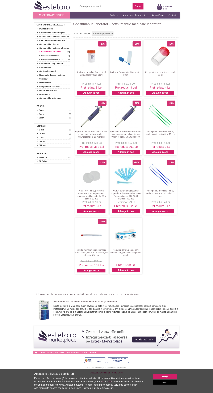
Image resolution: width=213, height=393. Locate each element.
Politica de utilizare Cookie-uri (97, 388)
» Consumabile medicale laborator (52, 48)
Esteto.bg (93, 352)
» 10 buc (41, 134)
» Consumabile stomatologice (50, 33)
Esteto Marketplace (72, 352)
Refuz (165, 382)
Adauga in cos (91, 93)
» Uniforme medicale (46, 90)
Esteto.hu (84, 352)
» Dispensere (42, 94)
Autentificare (158, 15)
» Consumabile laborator (48, 52)
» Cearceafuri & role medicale (50, 40)
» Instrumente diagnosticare (49, 63)
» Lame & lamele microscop (50, 59)
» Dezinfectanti (43, 83)
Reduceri (114, 15)
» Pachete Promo (44, 29)
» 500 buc (41, 141)
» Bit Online (41, 161)
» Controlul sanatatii (45, 71)
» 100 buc (41, 145)
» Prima (39, 114)
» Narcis (39, 110)
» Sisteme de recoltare (48, 56)
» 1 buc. (40, 138)
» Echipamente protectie (47, 86)
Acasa (43, 352)
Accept (165, 376)
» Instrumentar (43, 67)
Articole (49, 352)
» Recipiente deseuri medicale (50, 75)
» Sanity (39, 118)
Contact (172, 15)
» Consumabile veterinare (48, 98)
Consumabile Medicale (50, 25)
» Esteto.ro (41, 157)
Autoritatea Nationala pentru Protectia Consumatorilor (106, 367)
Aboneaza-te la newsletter (135, 15)
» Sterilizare (42, 79)
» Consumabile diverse (47, 44)
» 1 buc (40, 130)
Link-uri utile (59, 352)
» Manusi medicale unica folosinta (52, 36)
